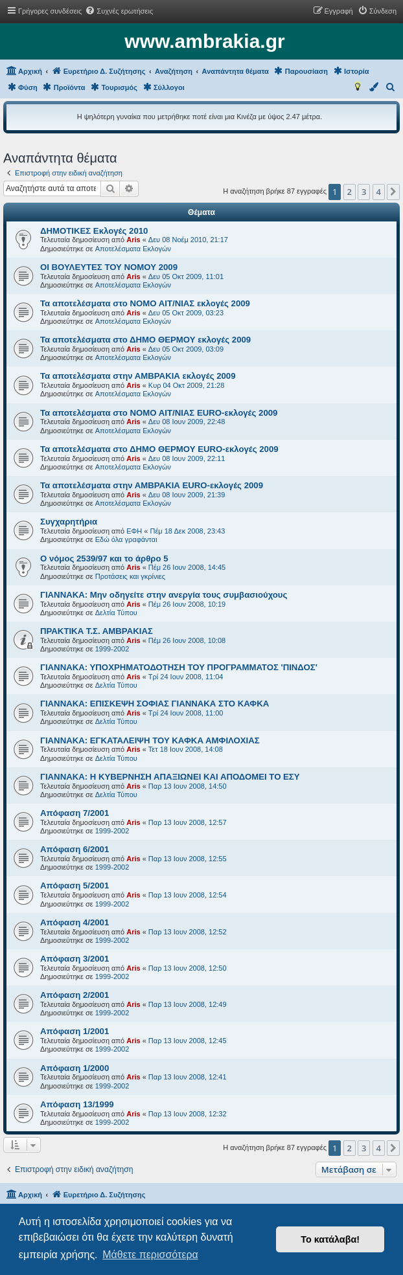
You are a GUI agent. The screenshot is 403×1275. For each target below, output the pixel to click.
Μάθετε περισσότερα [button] (150, 1254)
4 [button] (378, 191)
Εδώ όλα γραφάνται (126, 539)
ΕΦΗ (134, 531)
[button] (393, 191)
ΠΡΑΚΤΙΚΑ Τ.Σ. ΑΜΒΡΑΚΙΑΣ (96, 631)
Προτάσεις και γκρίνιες (130, 576)
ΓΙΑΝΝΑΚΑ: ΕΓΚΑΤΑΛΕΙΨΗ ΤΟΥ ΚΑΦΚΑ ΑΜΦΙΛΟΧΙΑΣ (150, 740)
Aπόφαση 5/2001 (74, 885)
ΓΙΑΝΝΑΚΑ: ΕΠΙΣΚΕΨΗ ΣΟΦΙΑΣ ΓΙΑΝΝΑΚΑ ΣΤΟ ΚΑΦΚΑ (154, 703)
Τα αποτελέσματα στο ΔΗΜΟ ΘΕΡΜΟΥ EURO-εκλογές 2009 (159, 449)
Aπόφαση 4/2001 (74, 922)
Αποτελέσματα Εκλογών (133, 249)
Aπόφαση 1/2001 (74, 1031)
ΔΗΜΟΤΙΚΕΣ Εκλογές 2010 (94, 231)
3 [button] (364, 191)
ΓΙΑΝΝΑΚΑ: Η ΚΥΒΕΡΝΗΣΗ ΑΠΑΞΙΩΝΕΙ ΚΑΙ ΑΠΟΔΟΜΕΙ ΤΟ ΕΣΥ (170, 777)
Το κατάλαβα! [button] (330, 1239)
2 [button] (349, 191)
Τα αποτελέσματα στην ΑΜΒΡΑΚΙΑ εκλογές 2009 (138, 376)
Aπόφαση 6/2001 (74, 849)
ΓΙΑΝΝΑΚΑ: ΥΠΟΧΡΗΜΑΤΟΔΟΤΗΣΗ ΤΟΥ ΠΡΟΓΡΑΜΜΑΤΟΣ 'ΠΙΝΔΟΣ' (178, 667)
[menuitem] (119, 11)
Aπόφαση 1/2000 (74, 1068)
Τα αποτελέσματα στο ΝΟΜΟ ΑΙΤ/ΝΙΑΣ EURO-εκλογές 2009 (158, 413)
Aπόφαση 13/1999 (77, 1104)
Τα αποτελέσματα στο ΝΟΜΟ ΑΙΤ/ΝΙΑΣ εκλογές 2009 (145, 303)
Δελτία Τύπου (116, 612)
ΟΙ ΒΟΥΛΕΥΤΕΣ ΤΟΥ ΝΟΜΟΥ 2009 (109, 267)
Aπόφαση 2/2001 (74, 995)
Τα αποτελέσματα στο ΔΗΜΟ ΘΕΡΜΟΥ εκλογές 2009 (145, 339)
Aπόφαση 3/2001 (74, 959)
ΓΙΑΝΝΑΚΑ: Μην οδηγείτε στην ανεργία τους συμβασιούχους (163, 595)
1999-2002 (112, 649)
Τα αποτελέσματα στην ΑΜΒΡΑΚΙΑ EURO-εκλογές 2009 (151, 485)
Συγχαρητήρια (68, 521)
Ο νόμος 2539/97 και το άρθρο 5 (104, 558)
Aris (133, 239)
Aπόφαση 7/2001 (74, 813)
